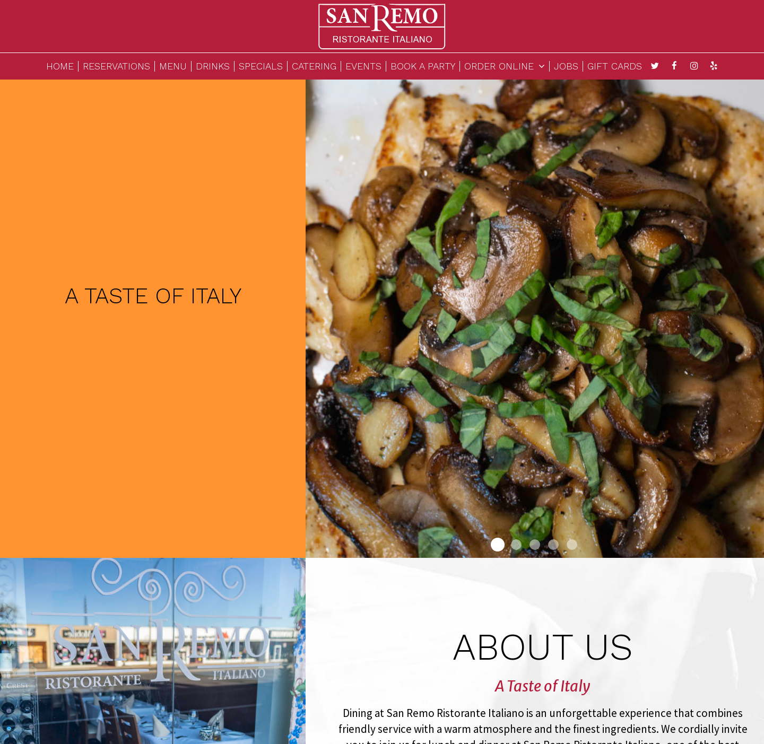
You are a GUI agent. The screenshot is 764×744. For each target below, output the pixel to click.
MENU (173, 66)
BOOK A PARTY (422, 66)
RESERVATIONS (116, 66)
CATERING (314, 66)
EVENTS (363, 66)
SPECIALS (261, 66)
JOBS (566, 66)
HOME (60, 66)
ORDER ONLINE (504, 66)
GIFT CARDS (614, 66)
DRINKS (213, 66)
